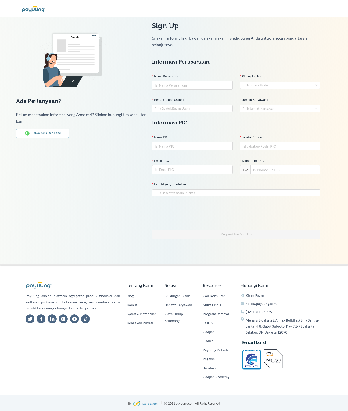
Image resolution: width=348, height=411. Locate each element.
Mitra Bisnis (212, 305)
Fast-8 (208, 323)
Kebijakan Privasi (140, 323)
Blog (130, 296)
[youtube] (74, 318)
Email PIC (161, 160)
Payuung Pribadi (215, 350)
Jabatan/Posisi (252, 137)
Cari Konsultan (214, 296)
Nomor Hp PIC (252, 160)
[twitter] (30, 318)
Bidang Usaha (251, 76)
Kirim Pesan (255, 295)
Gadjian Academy (216, 377)
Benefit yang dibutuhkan (171, 184)
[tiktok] (85, 318)
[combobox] (280, 85)
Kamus (132, 305)
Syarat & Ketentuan (142, 314)
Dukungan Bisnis (177, 296)
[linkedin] (52, 318)
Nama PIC (161, 137)
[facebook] (41, 318)
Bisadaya (209, 368)
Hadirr (208, 341)
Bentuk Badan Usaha (168, 99)
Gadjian (209, 332)
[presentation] (185, 211)
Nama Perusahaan (166, 76)
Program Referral (216, 314)
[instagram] (63, 318)
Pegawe (209, 359)
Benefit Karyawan (178, 305)
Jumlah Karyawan (254, 99)
